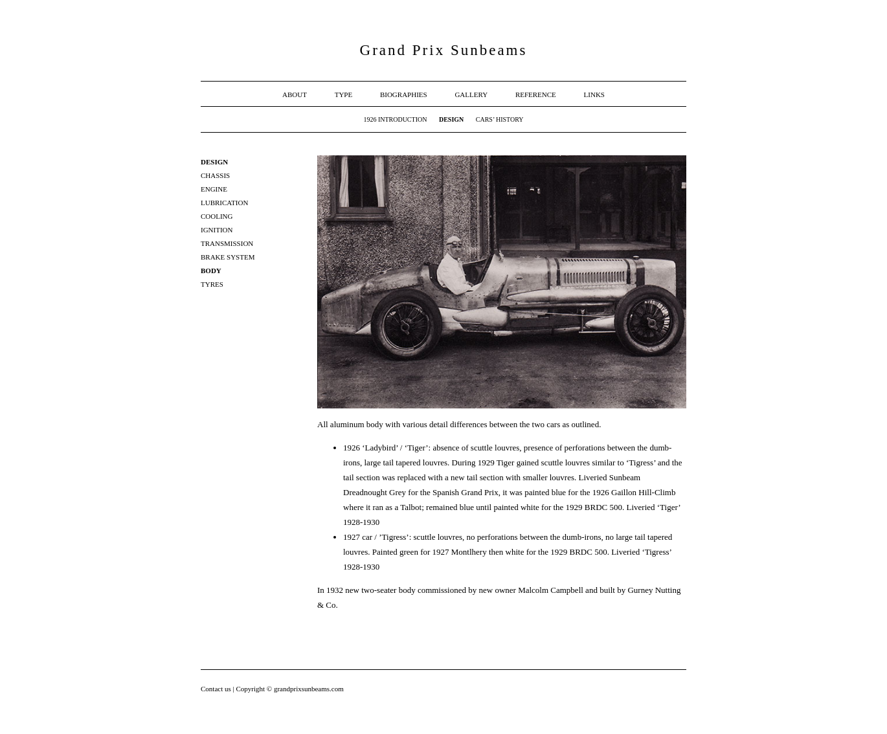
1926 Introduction (395, 119)
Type (344, 94)
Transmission (227, 243)
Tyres (212, 284)
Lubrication (224, 202)
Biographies (403, 94)
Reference (535, 94)
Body (211, 270)
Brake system (227, 257)
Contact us (217, 689)
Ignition (216, 230)
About (294, 94)
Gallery (471, 94)
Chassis (215, 175)
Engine (214, 189)
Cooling (217, 216)
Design (451, 119)
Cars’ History (500, 119)
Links (594, 94)
